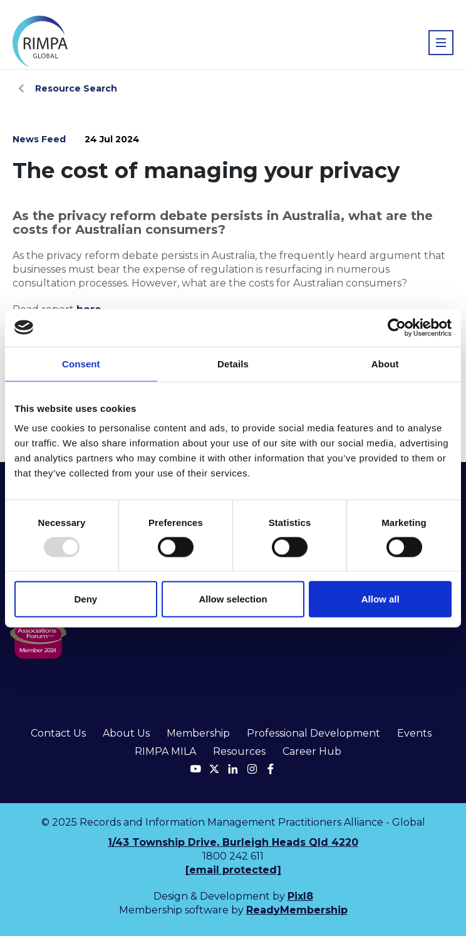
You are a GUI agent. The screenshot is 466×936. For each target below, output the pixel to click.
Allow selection (233, 599)
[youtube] (195, 768)
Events (414, 733)
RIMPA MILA (165, 751)
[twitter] (214, 768)
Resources (239, 751)
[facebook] (270, 768)
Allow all (380, 599)
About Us (126, 733)
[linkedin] (233, 768)
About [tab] (385, 363)
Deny (85, 599)
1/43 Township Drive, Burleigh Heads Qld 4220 (233, 842)
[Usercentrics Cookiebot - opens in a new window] (397, 327)
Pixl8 (300, 896)
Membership (198, 733)
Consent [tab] (81, 363)
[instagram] (252, 768)
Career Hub (311, 751)
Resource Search (76, 88)
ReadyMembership (297, 910)
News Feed (39, 139)
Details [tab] (233, 363)
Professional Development (313, 733)
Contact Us (58, 733)
